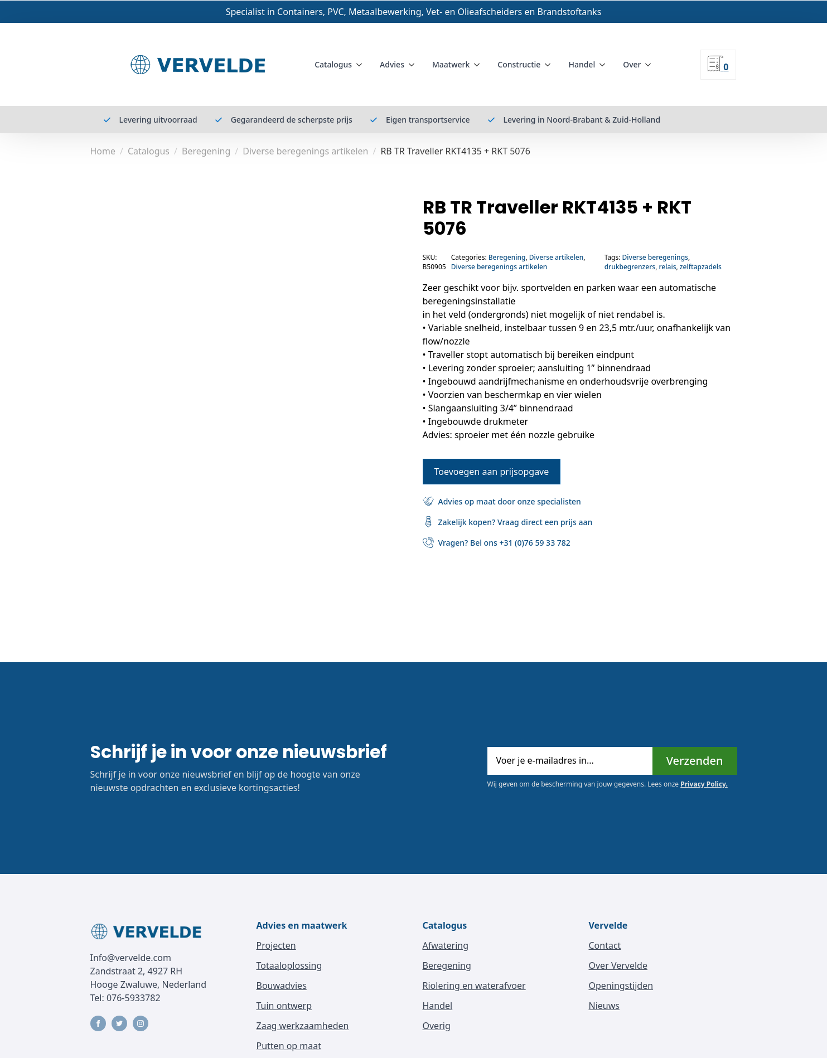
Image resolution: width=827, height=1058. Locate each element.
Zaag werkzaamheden (303, 1026)
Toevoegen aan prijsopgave (491, 471)
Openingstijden (621, 985)
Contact (605, 945)
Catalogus (333, 64)
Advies (392, 64)
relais (667, 266)
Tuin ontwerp (284, 1005)
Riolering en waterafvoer (474, 985)
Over (632, 64)
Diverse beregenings (655, 257)
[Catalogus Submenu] (361, 64)
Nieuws (604, 1005)
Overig (437, 1026)
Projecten (276, 945)
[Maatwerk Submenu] (479, 64)
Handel (581, 64)
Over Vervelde (618, 965)
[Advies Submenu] (413, 64)
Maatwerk (451, 64)
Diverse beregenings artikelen (305, 151)
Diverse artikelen (556, 257)
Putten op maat (289, 1046)
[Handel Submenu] (604, 64)
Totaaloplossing (289, 965)
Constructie (518, 64)
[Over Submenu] (650, 64)
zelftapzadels (701, 266)
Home (103, 151)
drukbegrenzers (629, 266)
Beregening (206, 151)
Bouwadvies (282, 985)
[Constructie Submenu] (549, 64)
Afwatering (446, 945)
